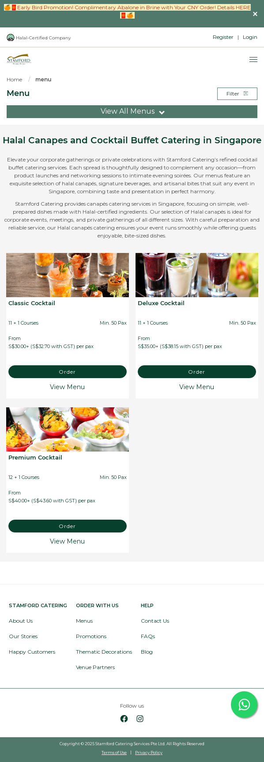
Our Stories (23, 636)
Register (223, 37)
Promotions (91, 636)
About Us (21, 620)
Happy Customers (32, 651)
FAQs (148, 636)
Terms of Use (114, 752)
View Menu (67, 387)
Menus (84, 620)
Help (147, 605)
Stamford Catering (38, 605)
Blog (147, 651)
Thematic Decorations (104, 651)
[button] (255, 13)
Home (14, 79)
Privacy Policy (148, 752)
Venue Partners (95, 667)
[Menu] (253, 59)
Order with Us (97, 605)
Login (250, 37)
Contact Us (155, 620)
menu (43, 79)
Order (67, 371)
